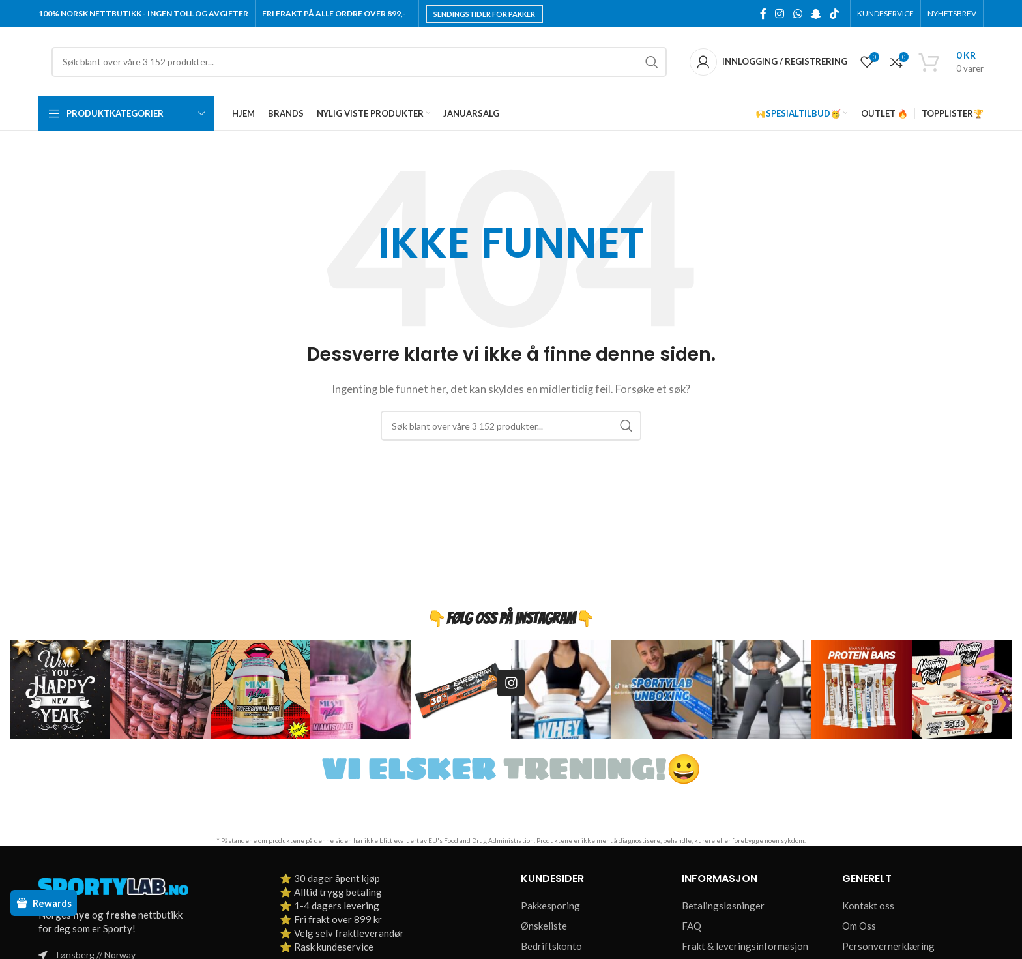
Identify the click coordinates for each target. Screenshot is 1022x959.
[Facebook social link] (763, 13)
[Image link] (113, 885)
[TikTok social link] (834, 13)
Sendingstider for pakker (484, 14)
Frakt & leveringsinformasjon (745, 946)
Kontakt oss (868, 905)
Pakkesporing (550, 905)
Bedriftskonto (551, 946)
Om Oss (859, 926)
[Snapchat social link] (815, 13)
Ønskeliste (544, 926)
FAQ (691, 926)
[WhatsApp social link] (797, 13)
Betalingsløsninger (723, 905)
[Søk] (359, 62)
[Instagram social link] (780, 13)
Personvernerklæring (888, 946)
